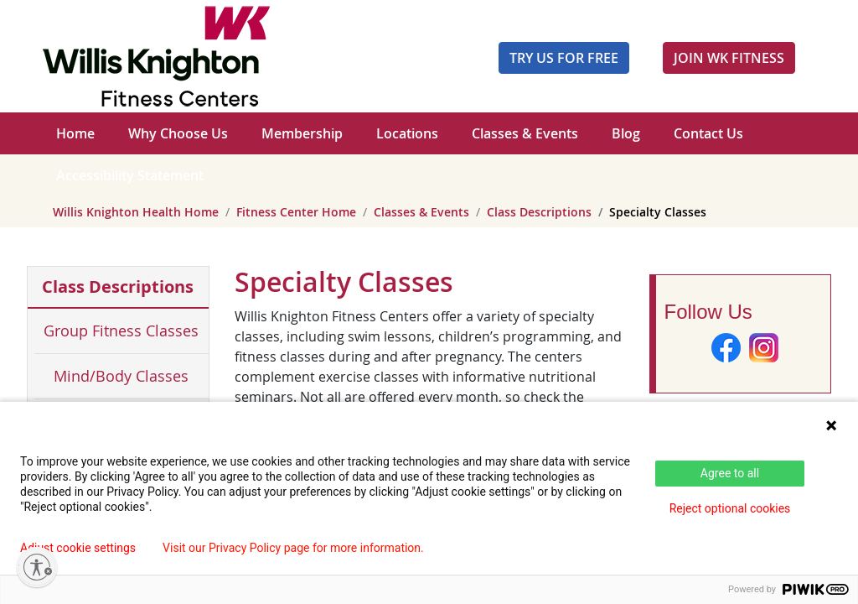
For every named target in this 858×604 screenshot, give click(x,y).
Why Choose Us (178, 133)
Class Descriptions (539, 212)
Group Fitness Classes (121, 330)
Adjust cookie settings (78, 548)
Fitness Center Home (296, 212)
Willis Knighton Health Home (136, 212)
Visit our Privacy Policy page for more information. (293, 548)
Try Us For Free (563, 58)
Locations (407, 133)
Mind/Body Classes (121, 376)
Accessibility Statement (130, 175)
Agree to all (729, 473)
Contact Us (708, 133)
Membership (302, 133)
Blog (626, 133)
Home (75, 133)
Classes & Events (525, 133)
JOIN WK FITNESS (729, 58)
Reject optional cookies (730, 508)
